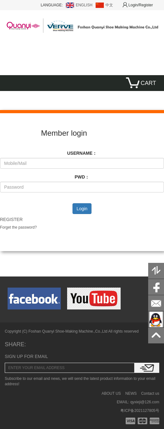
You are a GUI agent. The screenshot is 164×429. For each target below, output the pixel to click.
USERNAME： (82, 153)
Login (82, 208)
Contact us (150, 393)
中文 (109, 5)
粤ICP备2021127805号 (139, 410)
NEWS (131, 393)
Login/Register (138, 5)
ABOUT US (111, 393)
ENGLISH (84, 5)
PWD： (82, 176)
